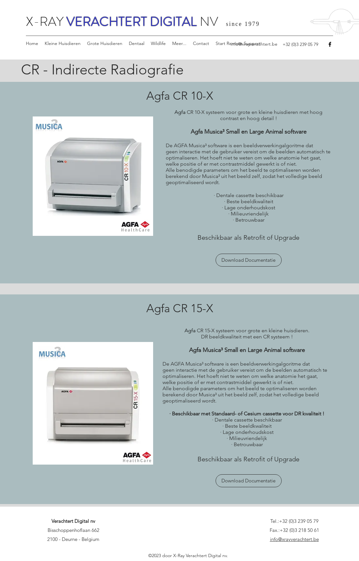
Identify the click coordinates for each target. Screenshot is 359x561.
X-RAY (46, 21)
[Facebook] (330, 44)
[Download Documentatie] (249, 260)
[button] (62, 43)
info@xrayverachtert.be (254, 44)
